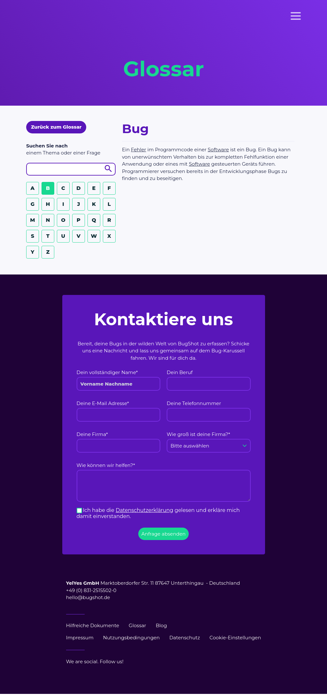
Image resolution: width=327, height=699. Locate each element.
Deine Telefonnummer (194, 403)
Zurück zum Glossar (56, 127)
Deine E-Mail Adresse (103, 403)
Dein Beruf (180, 372)
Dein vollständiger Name (107, 372)
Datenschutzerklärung (144, 510)
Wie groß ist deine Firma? (198, 434)
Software (218, 150)
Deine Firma (92, 434)
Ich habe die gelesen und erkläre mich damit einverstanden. (158, 513)
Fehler (138, 150)
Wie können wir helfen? (106, 465)
